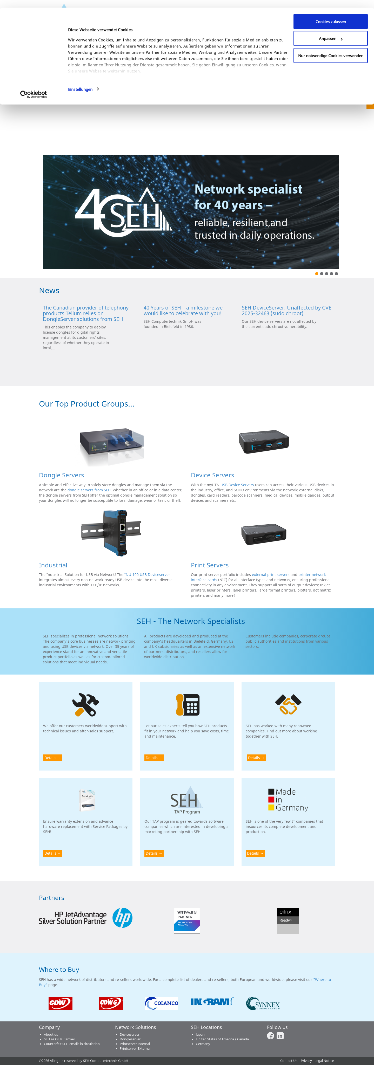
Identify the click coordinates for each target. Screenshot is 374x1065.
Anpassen (331, 30)
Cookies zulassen (331, 13)
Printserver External (135, 1048)
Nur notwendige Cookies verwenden (330, 47)
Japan (200, 1034)
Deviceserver (129, 1034)
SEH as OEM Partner (59, 1039)
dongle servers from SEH (89, 489)
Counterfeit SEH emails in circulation (72, 1044)
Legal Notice (324, 1061)
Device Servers (212, 475)
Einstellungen (80, 81)
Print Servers (210, 565)
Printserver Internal (135, 1044)
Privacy (306, 1061)
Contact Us (288, 1061)
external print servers (271, 574)
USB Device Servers (237, 484)
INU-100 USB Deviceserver (147, 574)
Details (50, 757)
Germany (203, 1044)
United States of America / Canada (222, 1039)
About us (51, 1034)
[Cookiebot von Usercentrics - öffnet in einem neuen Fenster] (33, 87)
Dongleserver (130, 1039)
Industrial (53, 565)
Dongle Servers (61, 475)
